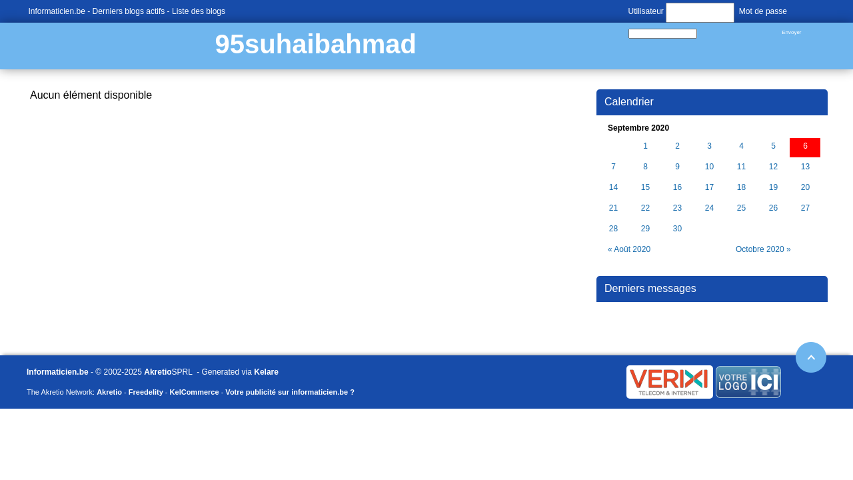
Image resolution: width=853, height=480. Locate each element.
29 (645, 229)
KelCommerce (194, 392)
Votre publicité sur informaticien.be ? (290, 392)
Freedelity (146, 392)
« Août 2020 (629, 249)
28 (613, 229)
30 (677, 229)
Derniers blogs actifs (129, 11)
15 (645, 187)
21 (613, 208)
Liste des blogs (198, 11)
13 (805, 167)
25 (741, 208)
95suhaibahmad (316, 44)
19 (773, 187)
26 (773, 208)
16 (677, 187)
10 (709, 167)
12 (773, 167)
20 (805, 187)
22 (645, 208)
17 (709, 187)
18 (741, 187)
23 (677, 208)
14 (613, 187)
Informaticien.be (57, 11)
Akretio (157, 372)
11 (741, 167)
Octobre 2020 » (763, 249)
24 (709, 208)
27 (805, 208)
